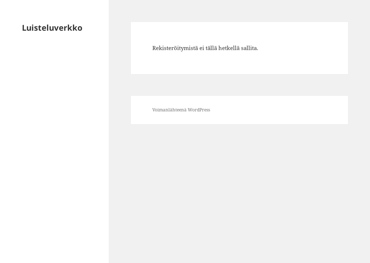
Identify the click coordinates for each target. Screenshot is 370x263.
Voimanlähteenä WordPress (181, 110)
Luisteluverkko (52, 27)
